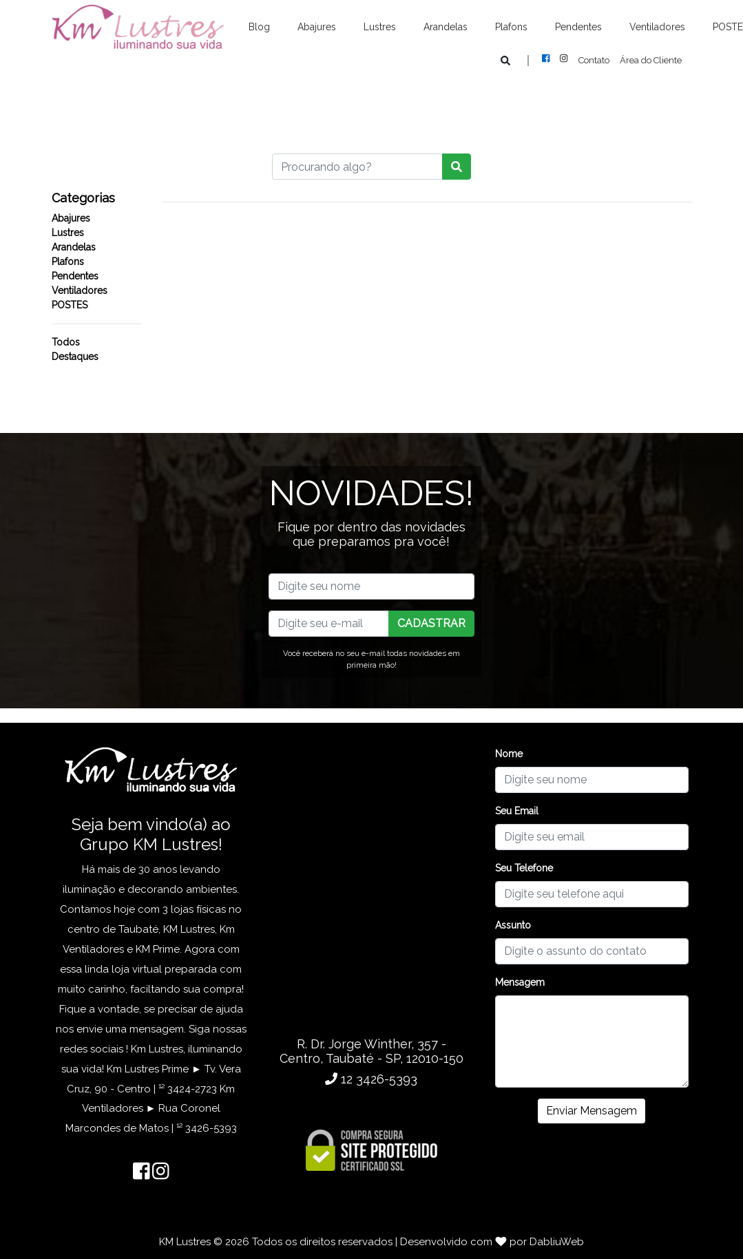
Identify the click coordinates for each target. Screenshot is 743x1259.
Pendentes (578, 26)
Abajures (316, 26)
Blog (259, 26)
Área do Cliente (651, 60)
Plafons (511, 26)
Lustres (380, 26)
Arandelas (445, 26)
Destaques (75, 356)
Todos (66, 342)
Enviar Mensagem (591, 1110)
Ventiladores (657, 26)
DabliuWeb (557, 1242)
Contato (593, 60)
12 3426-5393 (371, 1079)
